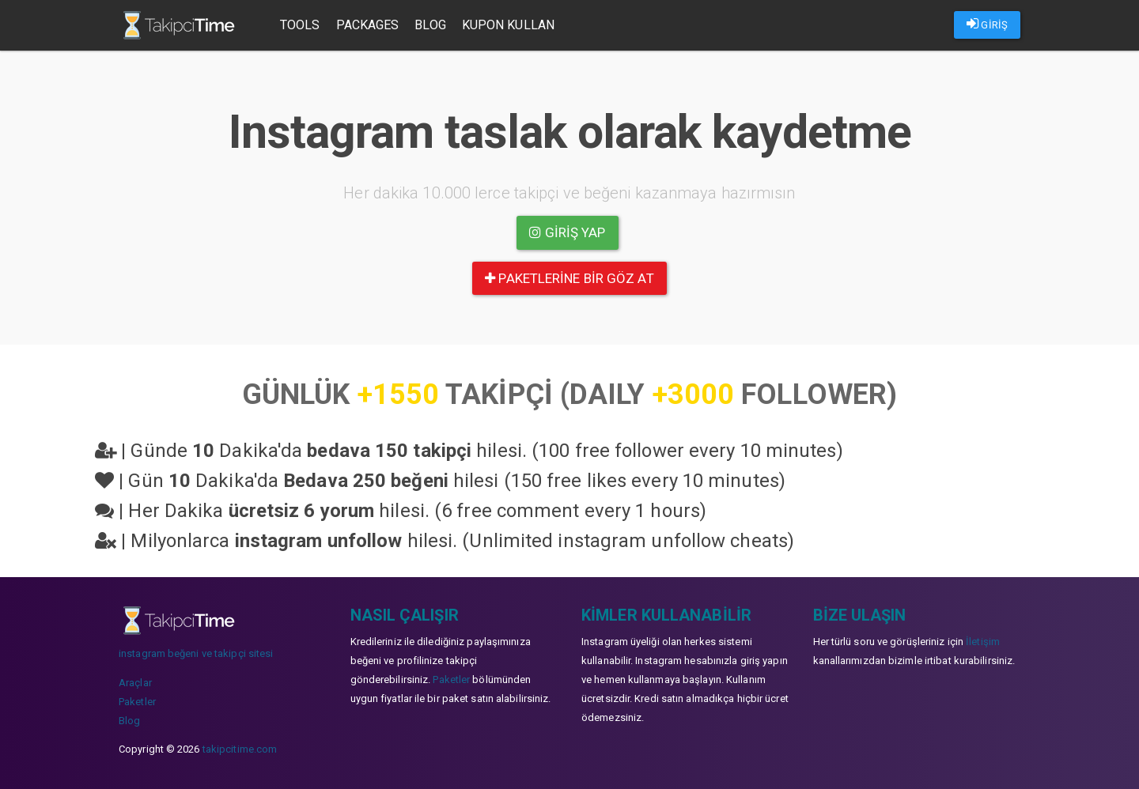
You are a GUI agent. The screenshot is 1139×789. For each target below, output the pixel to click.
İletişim (983, 641)
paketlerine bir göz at (569, 278)
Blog (429, 24)
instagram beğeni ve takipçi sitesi (196, 653)
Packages (367, 24)
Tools (300, 24)
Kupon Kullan (508, 24)
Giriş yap (567, 232)
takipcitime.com (240, 749)
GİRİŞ (987, 24)
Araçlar (135, 683)
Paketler (137, 702)
